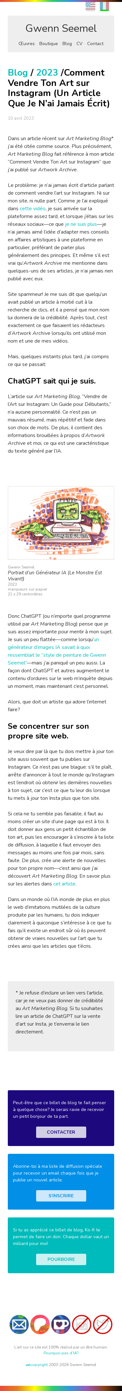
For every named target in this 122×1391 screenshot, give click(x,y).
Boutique (48, 44)
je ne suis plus (81, 224)
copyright (37, 1364)
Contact (95, 44)
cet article (64, 883)
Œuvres (27, 44)
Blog (67, 44)
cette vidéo (33, 208)
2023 (47, 73)
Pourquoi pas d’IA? (61, 1353)
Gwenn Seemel (61, 28)
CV (79, 44)
